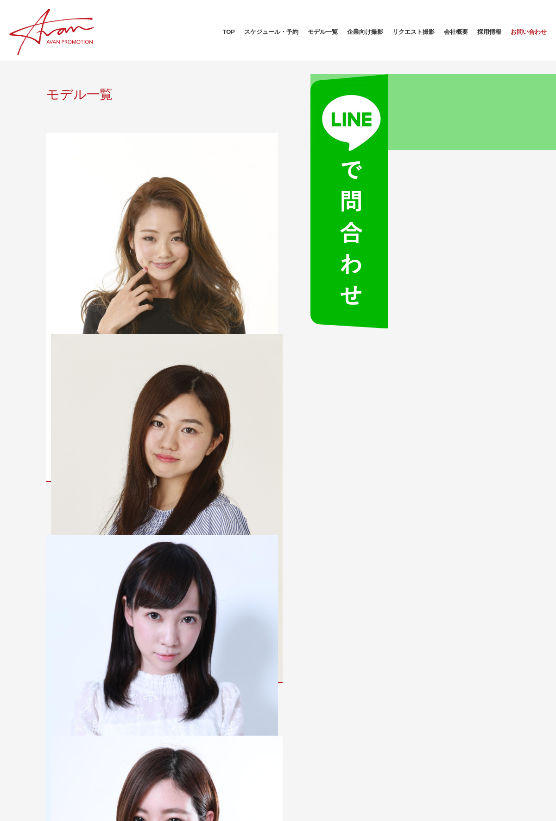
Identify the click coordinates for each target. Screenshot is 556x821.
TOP (229, 31)
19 (307, 591)
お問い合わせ (529, 31)
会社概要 (456, 31)
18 (289, 591)
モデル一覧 (323, 31)
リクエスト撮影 (413, 31)
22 (362, 591)
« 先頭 (187, 591)
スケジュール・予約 (271, 31)
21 (344, 591)
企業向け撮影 (365, 31)
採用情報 (489, 31)
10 (253, 591)
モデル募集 (220, 731)
